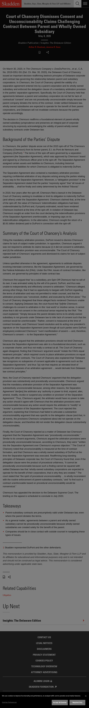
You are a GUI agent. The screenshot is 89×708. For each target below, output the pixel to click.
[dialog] (44, 700)
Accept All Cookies (59, 702)
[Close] (86, 696)
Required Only (77, 702)
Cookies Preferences (9, 702)
